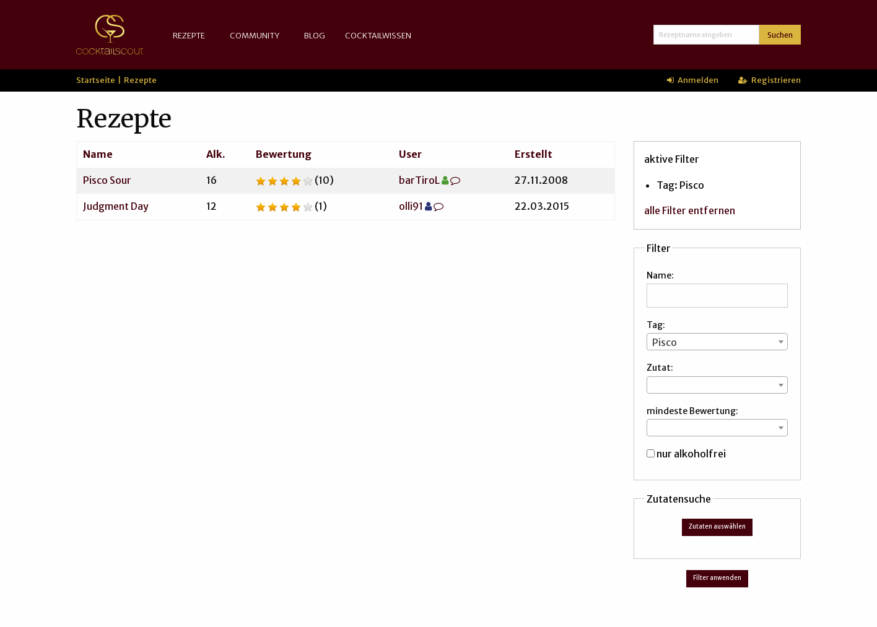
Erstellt (533, 154)
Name (98, 154)
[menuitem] (191, 35)
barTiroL (419, 180)
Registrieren (769, 80)
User (410, 154)
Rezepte (189, 35)
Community (254, 35)
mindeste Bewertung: (692, 411)
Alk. (215, 154)
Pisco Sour (107, 180)
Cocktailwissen (378, 35)
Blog (314, 35)
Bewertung (284, 154)
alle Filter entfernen (689, 210)
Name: (660, 275)
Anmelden (692, 80)
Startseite (95, 80)
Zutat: (660, 367)
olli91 (411, 206)
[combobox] (717, 341)
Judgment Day (116, 206)
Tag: (656, 325)
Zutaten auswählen (717, 526)
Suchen (780, 35)
